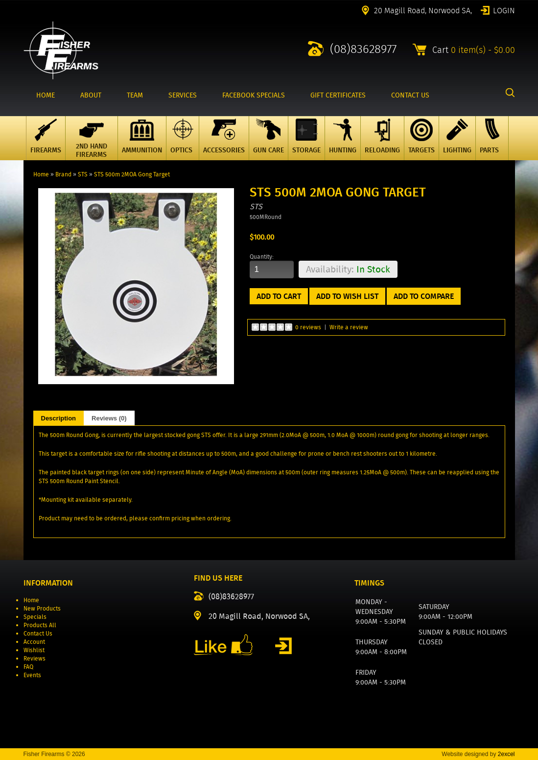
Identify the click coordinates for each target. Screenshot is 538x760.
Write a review (348, 327)
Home (41, 174)
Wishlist (34, 650)
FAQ (28, 666)
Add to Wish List (347, 296)
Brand (63, 174)
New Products (42, 608)
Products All (39, 625)
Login (504, 10)
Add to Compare (424, 296)
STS (83, 174)
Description (58, 418)
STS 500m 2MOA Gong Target (132, 174)
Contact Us (37, 633)
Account (34, 641)
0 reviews (308, 327)
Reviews (34, 658)
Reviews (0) (109, 418)
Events (32, 675)
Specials (35, 617)
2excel (506, 754)
